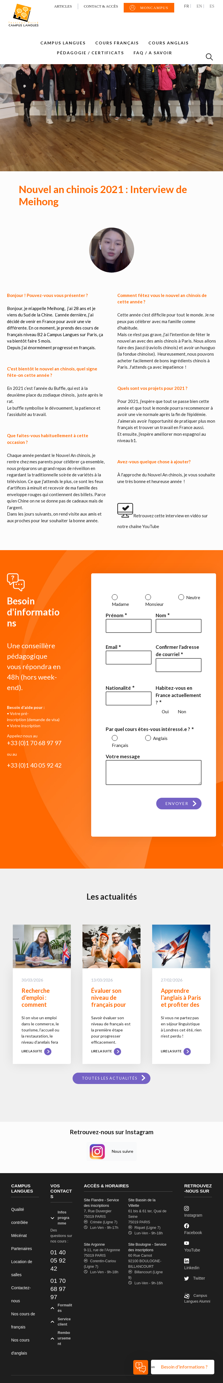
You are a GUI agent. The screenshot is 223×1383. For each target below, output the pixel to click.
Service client (61, 1323)
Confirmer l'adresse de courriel (177, 650)
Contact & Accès (101, 6)
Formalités (61, 1309)
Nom (161, 615)
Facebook (193, 1229)
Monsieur (154, 604)
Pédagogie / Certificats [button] (90, 52)
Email (111, 647)
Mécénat (19, 1235)
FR (186, 6)
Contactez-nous (21, 1294)
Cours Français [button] (117, 42)
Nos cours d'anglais (20, 1346)
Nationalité (118, 688)
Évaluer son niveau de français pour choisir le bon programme (108, 1004)
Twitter (194, 1278)
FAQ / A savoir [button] (153, 52)
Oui (165, 711)
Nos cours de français (23, 1320)
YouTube (192, 1246)
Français (120, 745)
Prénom (114, 615)
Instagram (193, 1212)
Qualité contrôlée (19, 1216)
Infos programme (60, 1218)
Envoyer (177, 803)
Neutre (192, 597)
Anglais (160, 738)
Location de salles (21, 1268)
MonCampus (149, 7)
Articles (63, 6)
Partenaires (21, 1248)
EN (199, 6)
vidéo (195, 515)
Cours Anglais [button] (168, 42)
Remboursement (61, 1339)
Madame (120, 604)
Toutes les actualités (109, 1078)
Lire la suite (36, 1051)
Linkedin (191, 1264)
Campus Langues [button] (63, 42)
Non (182, 711)
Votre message (123, 756)
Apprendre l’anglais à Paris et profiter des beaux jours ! (181, 1001)
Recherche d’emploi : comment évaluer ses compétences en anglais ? (39, 1008)
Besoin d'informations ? (184, 1366)
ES (212, 6)
